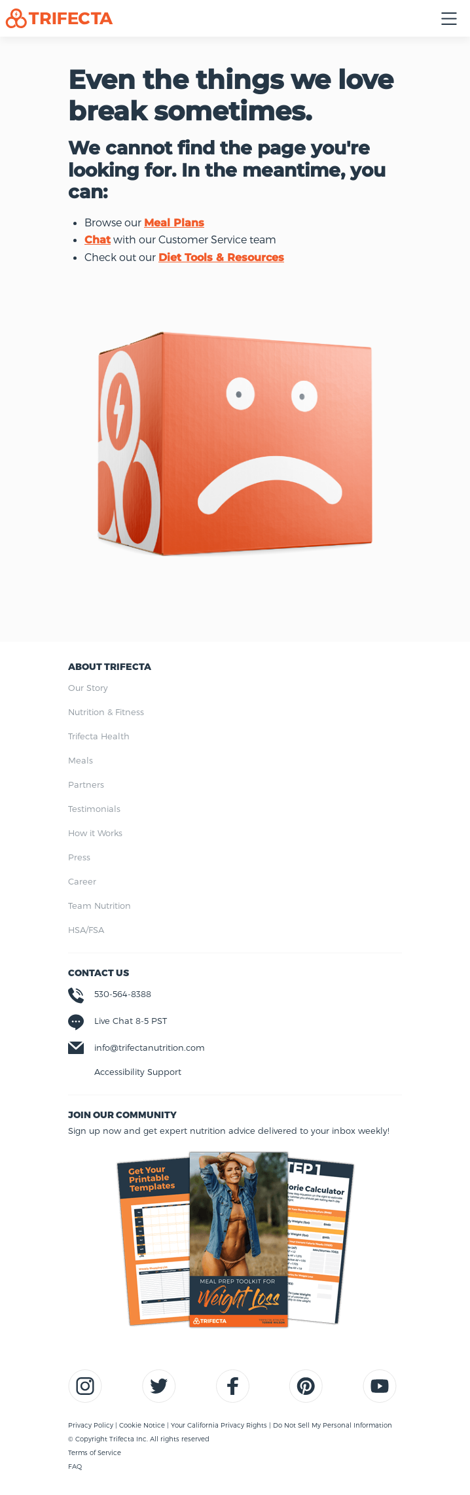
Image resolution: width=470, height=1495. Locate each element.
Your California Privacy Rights (220, 1425)
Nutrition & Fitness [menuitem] (106, 712)
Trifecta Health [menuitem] (99, 736)
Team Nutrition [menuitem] (99, 905)
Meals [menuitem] (80, 760)
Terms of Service (94, 1452)
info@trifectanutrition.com (149, 1047)
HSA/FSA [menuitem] (86, 929)
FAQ (75, 1466)
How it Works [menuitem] (95, 833)
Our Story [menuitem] (88, 687)
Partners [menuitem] (86, 784)
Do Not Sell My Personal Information (332, 1425)
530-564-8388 (122, 994)
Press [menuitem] (79, 857)
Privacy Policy (91, 1425)
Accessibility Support (137, 1071)
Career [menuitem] (82, 881)
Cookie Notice (143, 1425)
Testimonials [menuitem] (94, 808)
